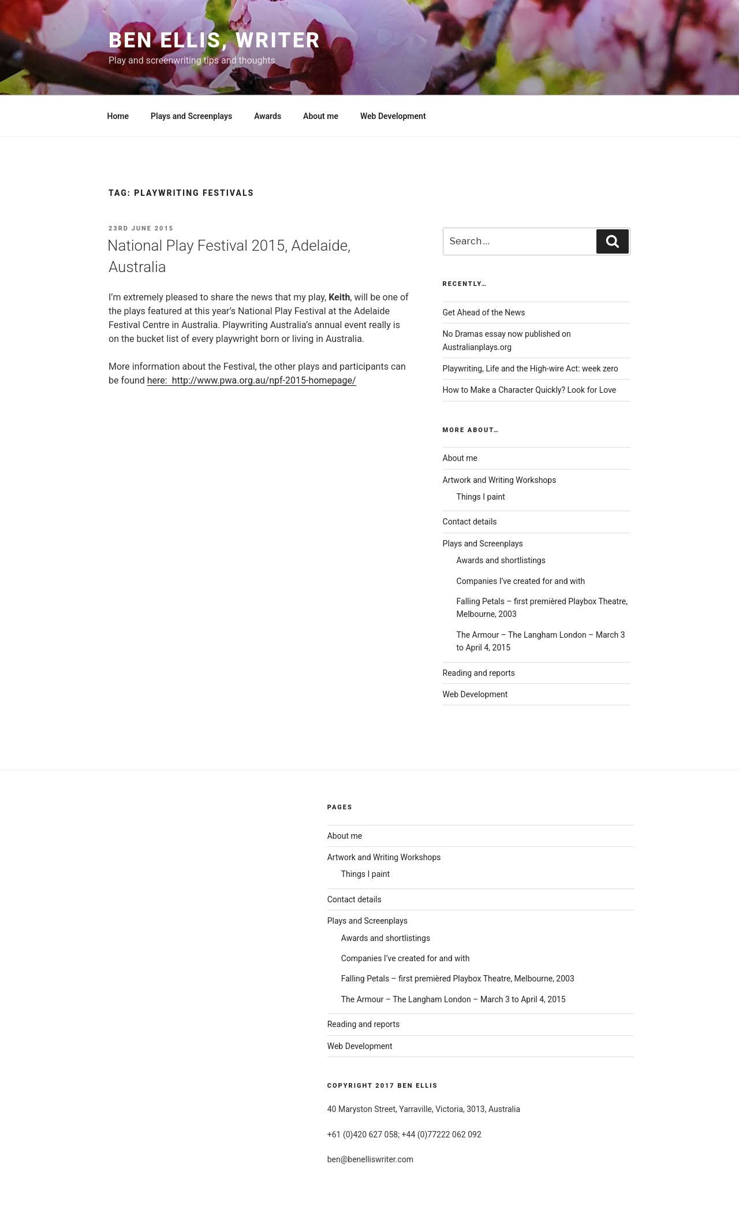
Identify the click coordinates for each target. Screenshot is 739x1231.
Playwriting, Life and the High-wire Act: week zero (530, 368)
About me (320, 116)
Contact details (470, 521)
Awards (267, 116)
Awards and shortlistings (501, 560)
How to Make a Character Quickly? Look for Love (530, 390)
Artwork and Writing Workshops (500, 480)
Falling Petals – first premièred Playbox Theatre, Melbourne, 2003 (457, 978)
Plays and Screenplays (191, 116)
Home (118, 116)
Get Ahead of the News (484, 312)
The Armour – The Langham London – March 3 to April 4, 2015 (453, 999)
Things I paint (481, 496)
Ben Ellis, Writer (215, 40)
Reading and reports (479, 673)
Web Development (393, 116)
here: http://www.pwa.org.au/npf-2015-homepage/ (251, 380)
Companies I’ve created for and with (521, 581)
